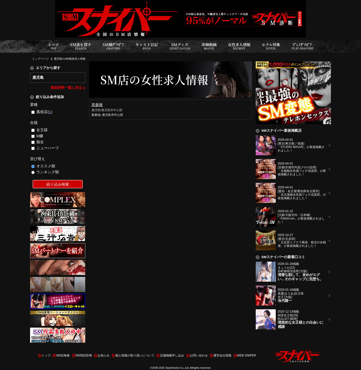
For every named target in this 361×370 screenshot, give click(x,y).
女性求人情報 (239, 46)
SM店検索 (63, 355)
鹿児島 (38, 77)
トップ (53, 46)
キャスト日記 (146, 46)
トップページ (40, 58)
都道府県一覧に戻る (66, 88)
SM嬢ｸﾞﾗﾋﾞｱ (113, 46)
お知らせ (104, 355)
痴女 (37, 142)
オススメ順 (43, 166)
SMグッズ (179, 46)
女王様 (39, 130)
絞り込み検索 (57, 184)
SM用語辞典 (83, 355)
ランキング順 (45, 172)
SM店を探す (80, 46)
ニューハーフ (45, 148)
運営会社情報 (222, 355)
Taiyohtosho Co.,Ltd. (177, 367)
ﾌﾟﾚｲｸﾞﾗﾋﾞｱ (302, 46)
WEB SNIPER (246, 355)
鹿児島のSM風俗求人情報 (69, 58)
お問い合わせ (199, 355)
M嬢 (37, 136)
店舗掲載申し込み (172, 355)
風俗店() (41, 112)
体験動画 (209, 46)
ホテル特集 (271, 46)
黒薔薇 (97, 105)
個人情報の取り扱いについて (134, 355)
